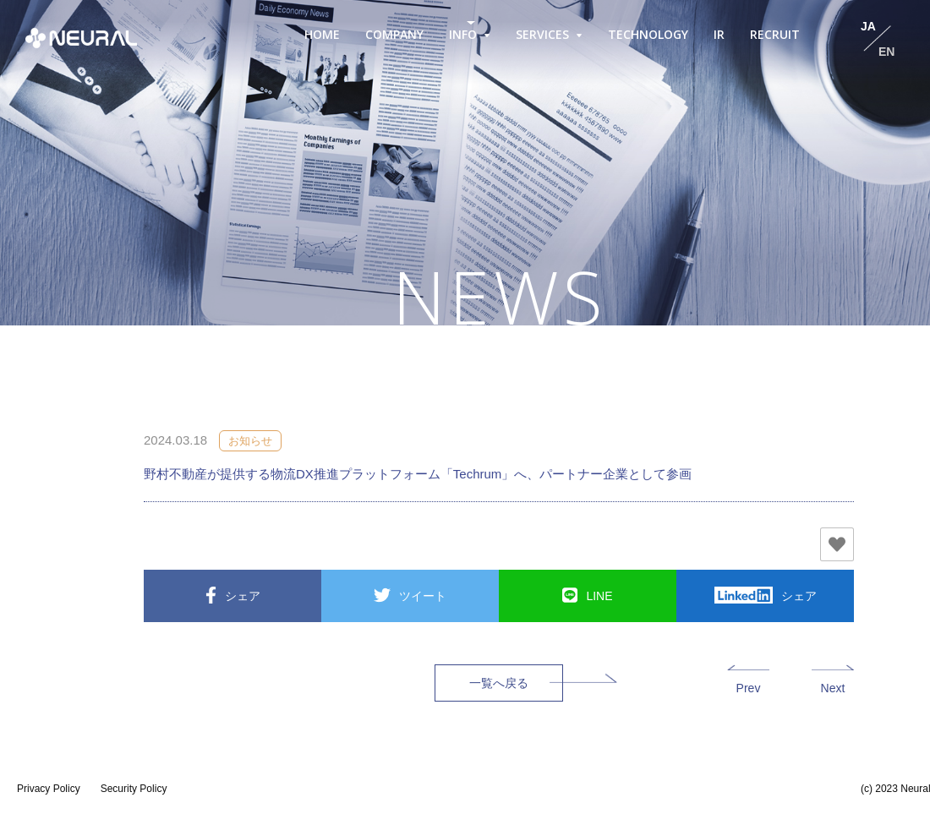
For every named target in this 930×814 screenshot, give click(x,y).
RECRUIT (775, 34)
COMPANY (394, 34)
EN (886, 51)
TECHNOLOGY (648, 34)
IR (719, 34)
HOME (322, 34)
